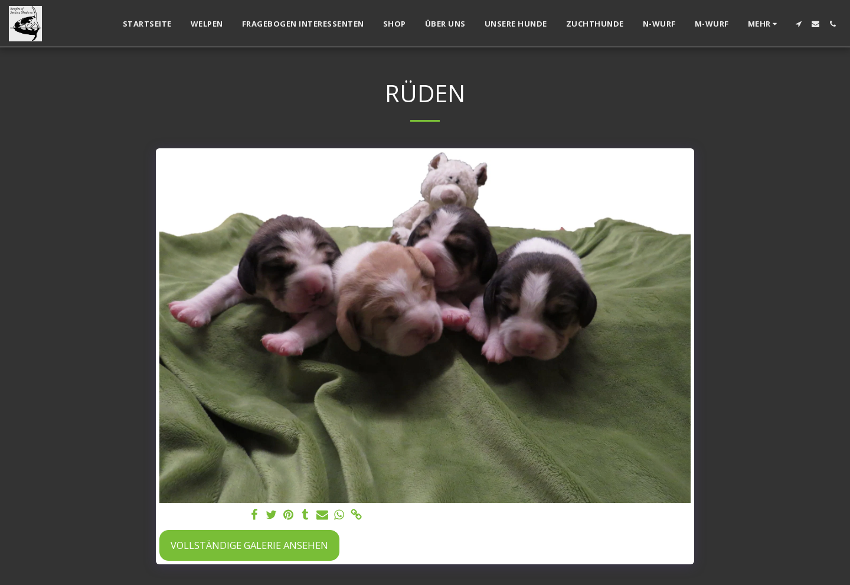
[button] (798, 24)
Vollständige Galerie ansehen (249, 545)
